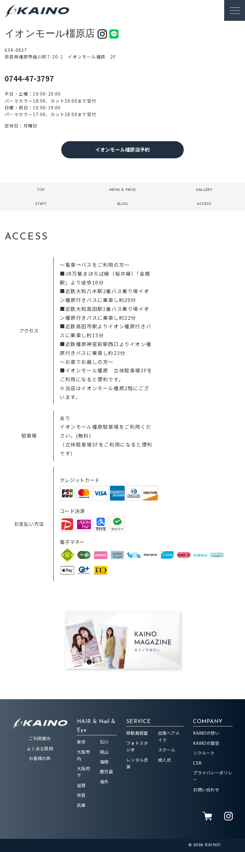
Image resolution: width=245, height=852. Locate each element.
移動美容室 (137, 733)
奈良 (81, 795)
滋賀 (81, 785)
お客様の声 (40, 758)
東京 (81, 742)
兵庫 (81, 805)
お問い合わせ (206, 789)
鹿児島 (106, 771)
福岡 (104, 762)
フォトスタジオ (137, 746)
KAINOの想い (206, 733)
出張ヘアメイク (168, 736)
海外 (104, 781)
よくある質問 (40, 748)
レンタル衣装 (137, 763)
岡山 (104, 752)
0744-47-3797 (29, 78)
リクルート (204, 753)
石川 (104, 742)
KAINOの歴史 (206, 743)
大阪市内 (83, 755)
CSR (197, 763)
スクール (166, 750)
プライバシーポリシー (212, 776)
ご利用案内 (40, 738)
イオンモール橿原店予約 (122, 149)
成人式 (164, 760)
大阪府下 (83, 771)
